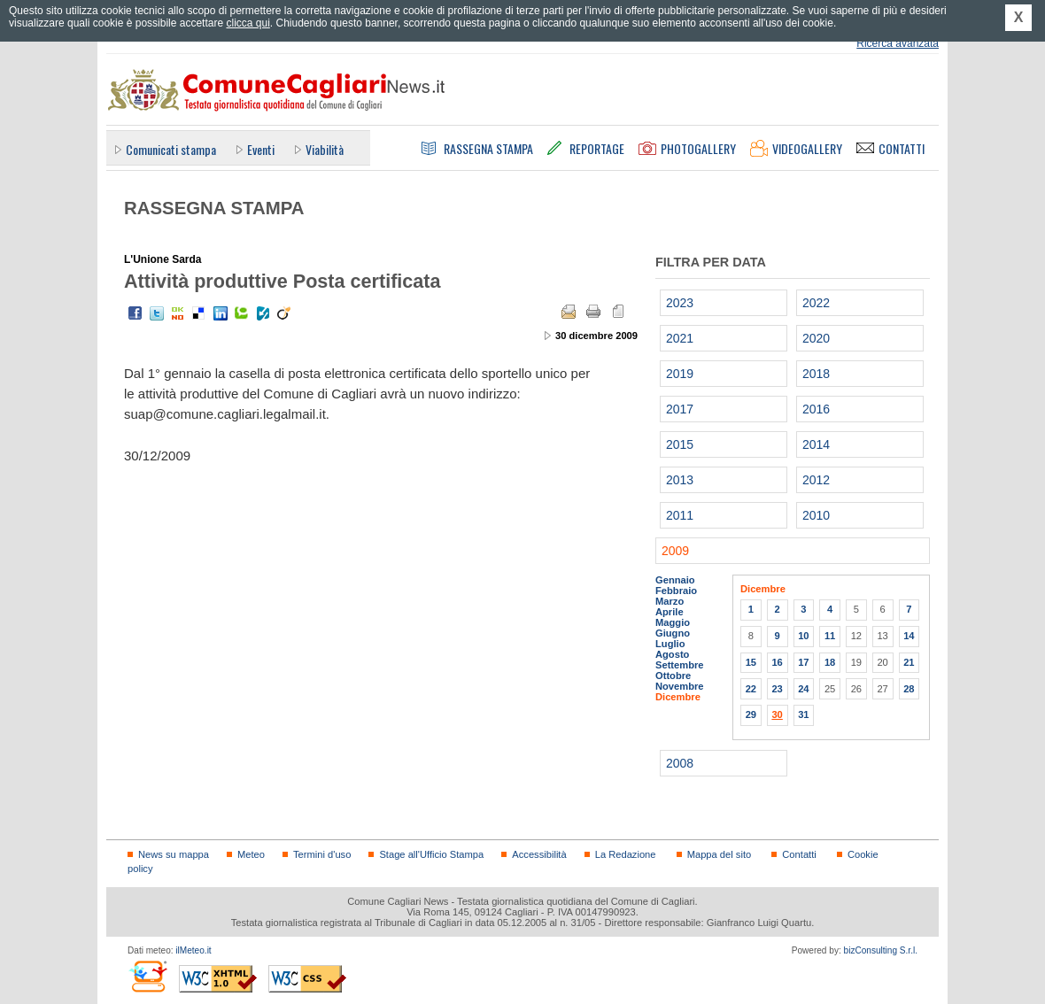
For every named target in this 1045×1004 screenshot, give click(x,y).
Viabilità (325, 149)
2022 (816, 303)
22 (751, 688)
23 (776, 688)
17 (803, 662)
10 (803, 635)
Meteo (251, 854)
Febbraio (676, 590)
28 (908, 688)
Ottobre (673, 675)
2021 (679, 338)
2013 (679, 480)
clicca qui (247, 23)
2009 (675, 551)
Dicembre (678, 696)
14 (908, 635)
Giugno (672, 633)
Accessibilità (539, 854)
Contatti (799, 854)
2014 (816, 444)
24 (803, 688)
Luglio (670, 643)
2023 (679, 303)
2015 (679, 444)
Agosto (672, 654)
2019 (679, 374)
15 (751, 662)
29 (751, 714)
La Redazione (625, 854)
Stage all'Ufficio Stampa (431, 854)
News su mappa (173, 854)
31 (803, 714)
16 (776, 662)
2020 (816, 338)
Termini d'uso (322, 854)
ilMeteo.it (193, 950)
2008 (679, 763)
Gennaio (675, 580)
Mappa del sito (719, 854)
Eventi (261, 149)
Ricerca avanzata (897, 43)
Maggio (672, 622)
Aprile (669, 611)
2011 (679, 515)
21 (908, 662)
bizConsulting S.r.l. (880, 950)
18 (829, 662)
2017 (679, 409)
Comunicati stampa (171, 149)
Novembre (679, 686)
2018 (816, 374)
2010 (816, 515)
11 (829, 635)
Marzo (669, 601)
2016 (816, 409)
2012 (816, 480)
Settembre (679, 665)
